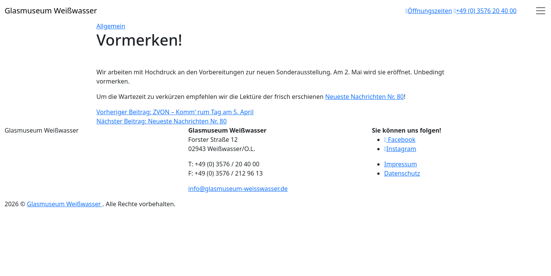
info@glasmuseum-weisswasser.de (238, 188)
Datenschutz (402, 173)
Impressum (400, 164)
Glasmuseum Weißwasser (64, 204)
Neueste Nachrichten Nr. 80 (364, 96)
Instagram (400, 149)
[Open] (540, 10)
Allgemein (110, 26)
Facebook (400, 139)
